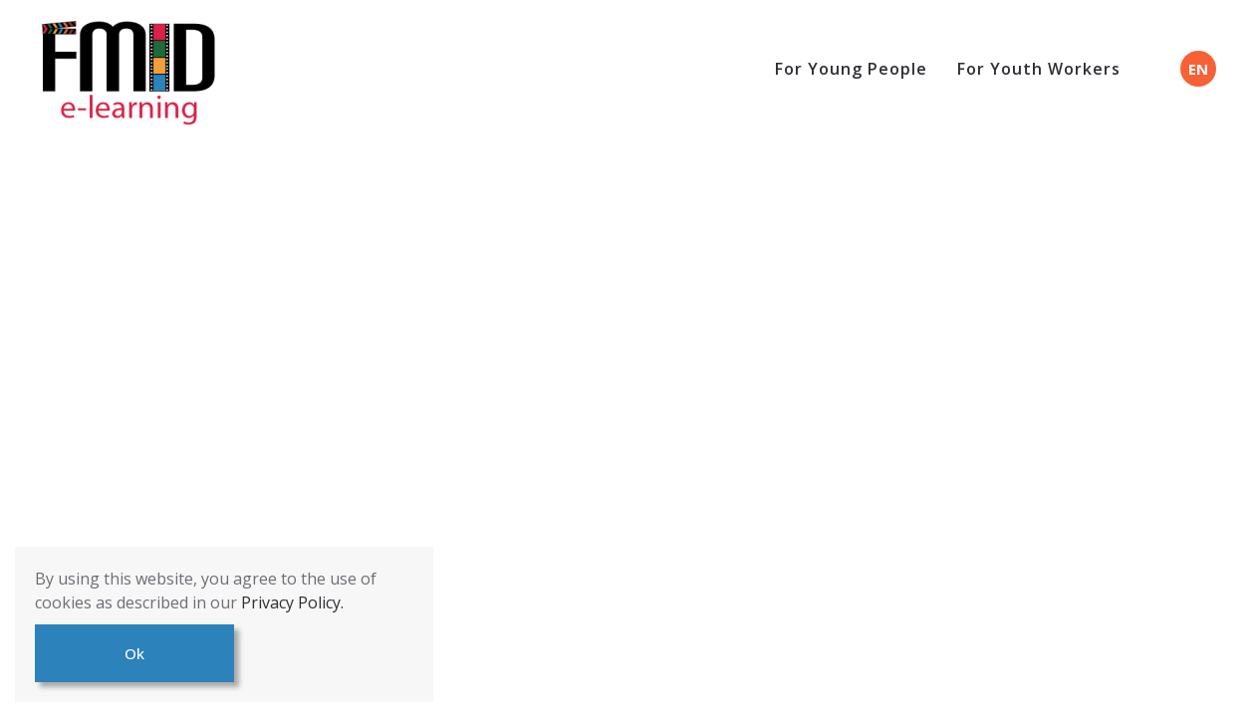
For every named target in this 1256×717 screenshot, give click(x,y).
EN (1198, 69)
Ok (134, 653)
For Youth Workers (1039, 69)
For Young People (851, 69)
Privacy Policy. (292, 602)
